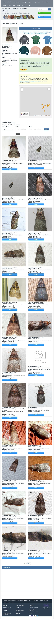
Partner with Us (19, 612)
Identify (24, 2)
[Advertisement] (27, 580)
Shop (23, 5)
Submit (46, 129)
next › (28, 563)
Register (18, 613)
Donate (28, 5)
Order (30, 126)
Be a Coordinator (20, 610)
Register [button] (41, 16)
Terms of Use (27, 600)
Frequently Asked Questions (7, 614)
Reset (18, 134)
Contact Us (6, 602)
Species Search (16, 5)
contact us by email (24, 81)
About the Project (7, 607)
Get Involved (17, 2)
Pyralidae (7, 44)
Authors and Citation (6, 609)
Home (4, 2)
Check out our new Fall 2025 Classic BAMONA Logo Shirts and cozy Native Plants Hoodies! (35, 32)
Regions (30, 2)
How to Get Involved (18, 608)
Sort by (17, 126)
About (10, 2)
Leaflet (35, 115)
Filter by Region (6, 126)
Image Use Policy (44, 600)
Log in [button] (41, 12)
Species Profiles (7, 5)
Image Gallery (37, 2)
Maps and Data (46, 2)
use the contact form (35, 81)
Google (42, 115)
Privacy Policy (35, 600)
